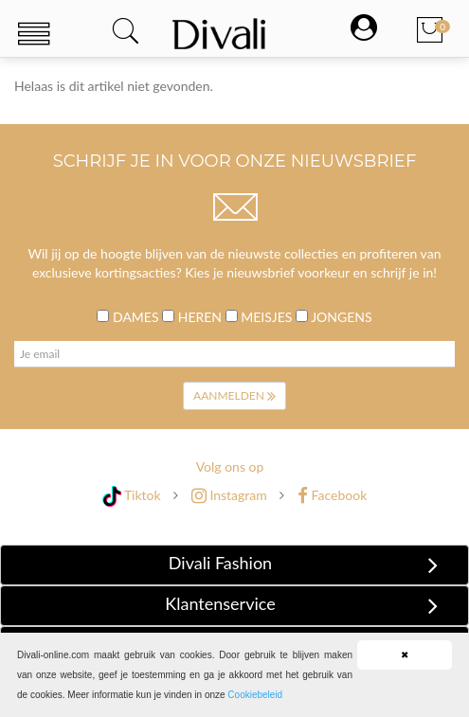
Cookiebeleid (254, 695)
